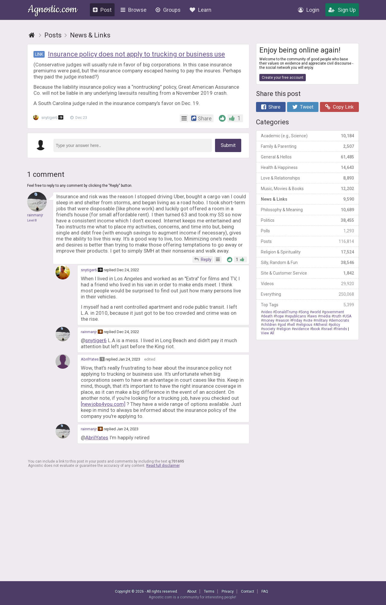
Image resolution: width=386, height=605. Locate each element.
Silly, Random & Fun (307, 262)
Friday (297, 320)
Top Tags (307, 304)
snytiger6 (49, 117)
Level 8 (32, 220)
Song (304, 312)
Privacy (228, 591)
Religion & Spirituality (307, 252)
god (283, 325)
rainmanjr (89, 332)
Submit (228, 145)
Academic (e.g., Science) (307, 135)
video (267, 312)
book (316, 329)
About (192, 591)
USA (347, 316)
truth (337, 316)
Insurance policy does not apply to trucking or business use (136, 54)
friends (341, 329)
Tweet (302, 107)
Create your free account (282, 77)
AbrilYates (90, 359)
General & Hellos (307, 156)
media (325, 316)
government (334, 312)
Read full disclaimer (162, 465)
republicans (296, 316)
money (268, 320)
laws (313, 316)
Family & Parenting (307, 146)
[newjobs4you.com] (103, 404)
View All (267, 333)
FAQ (264, 591)
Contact (247, 591)
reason (283, 320)
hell (292, 325)
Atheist (321, 325)
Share (270, 107)
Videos (307, 283)
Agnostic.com (52, 10)
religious (305, 325)
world (316, 312)
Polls (307, 230)
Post (102, 10)
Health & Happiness (307, 167)
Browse (134, 10)
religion (284, 329)
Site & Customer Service (307, 273)
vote (308, 320)
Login (308, 10)
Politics (307, 220)
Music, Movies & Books (307, 188)
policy (335, 325)
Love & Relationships (307, 178)
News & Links (307, 199)
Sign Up (342, 10)
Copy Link (339, 107)
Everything (307, 294)
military (321, 320)
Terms (209, 591)
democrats (340, 320)
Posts (307, 241)
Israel (327, 329)
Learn (200, 10)
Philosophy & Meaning (307, 209)
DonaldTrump (286, 312)
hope (280, 316)
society (269, 329)
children (270, 325)
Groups (168, 10)
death (268, 316)
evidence (301, 329)
